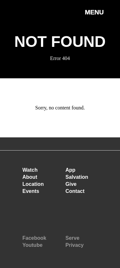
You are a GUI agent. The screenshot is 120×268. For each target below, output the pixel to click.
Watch (29, 170)
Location (33, 184)
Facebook (34, 238)
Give (71, 184)
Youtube (32, 245)
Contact (75, 191)
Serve (73, 238)
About (29, 177)
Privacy (75, 245)
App (71, 170)
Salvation (77, 177)
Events (30, 191)
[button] (94, 19)
